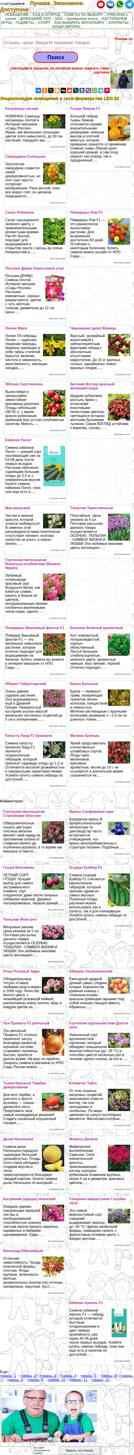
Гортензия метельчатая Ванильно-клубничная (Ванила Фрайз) (32, 564)
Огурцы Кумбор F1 (85, 867)
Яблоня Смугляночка (24, 384)
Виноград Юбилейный (23, 1251)
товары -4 (68, 1376)
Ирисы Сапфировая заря (91, 811)
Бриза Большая (84, 684)
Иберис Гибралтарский (25, 684)
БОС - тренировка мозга (76, 18)
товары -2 (28, 1376)
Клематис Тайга (83, 1083)
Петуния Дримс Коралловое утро (34, 268)
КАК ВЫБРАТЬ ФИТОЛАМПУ (79, 23)
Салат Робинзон (19, 212)
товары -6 (109, 1376)
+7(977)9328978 (12, 4)
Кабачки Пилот (18, 440)
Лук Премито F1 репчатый (26, 1023)
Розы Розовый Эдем (21, 971)
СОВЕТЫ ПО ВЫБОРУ (83, 14)
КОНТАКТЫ (118, 23)
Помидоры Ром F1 (86, 212)
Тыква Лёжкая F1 (85, 108)
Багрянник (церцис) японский (29, 1199)
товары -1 (8, 1376)
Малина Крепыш (84, 736)
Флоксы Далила (83, 1139)
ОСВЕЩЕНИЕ (17, 14)
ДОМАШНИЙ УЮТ (35, 18)
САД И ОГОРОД (46, 14)
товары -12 (100, 1380)
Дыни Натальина (18, 1139)
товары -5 (88, 1376)
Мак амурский (17, 508)
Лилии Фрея (16, 328)
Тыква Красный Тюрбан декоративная (24, 1085)
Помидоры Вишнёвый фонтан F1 (34, 628)
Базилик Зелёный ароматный (96, 628)
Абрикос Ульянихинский (90, 971)
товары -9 (35, 1380)
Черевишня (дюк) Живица (93, 328)
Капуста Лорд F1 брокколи (28, 736)
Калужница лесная (21, 108)
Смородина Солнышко (25, 156)
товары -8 (15, 1380)
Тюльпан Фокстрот (20, 919)
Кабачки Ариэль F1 (86, 1303)
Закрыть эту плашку (79, 1450)
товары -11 (78, 1380)
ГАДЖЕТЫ (25, 23)
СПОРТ (44, 23)
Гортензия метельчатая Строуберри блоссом (24, 813)
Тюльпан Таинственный (91, 508)
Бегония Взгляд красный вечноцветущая (92, 386)
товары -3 (48, 1376)
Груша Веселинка (18, 867)
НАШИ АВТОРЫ (66, 27)
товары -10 (56, 1380)
